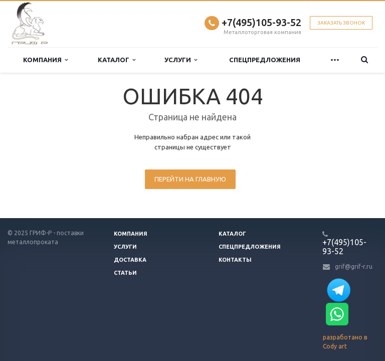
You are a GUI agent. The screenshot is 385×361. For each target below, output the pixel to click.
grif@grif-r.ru (353, 266)
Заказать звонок (341, 23)
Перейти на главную (190, 179)
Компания (45, 60)
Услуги (180, 60)
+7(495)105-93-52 (261, 22)
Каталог (116, 60)
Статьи (125, 273)
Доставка (130, 260)
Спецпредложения (264, 59)
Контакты (235, 260)
